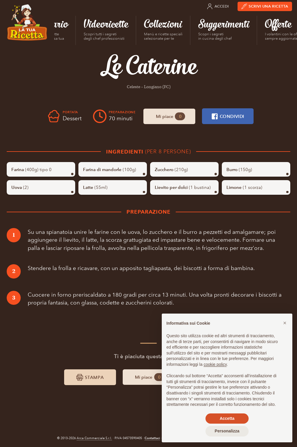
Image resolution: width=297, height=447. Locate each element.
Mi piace (170, 116)
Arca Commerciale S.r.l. (94, 438)
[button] (284, 323)
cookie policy (215, 364)
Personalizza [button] (227, 431)
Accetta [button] (227, 418)
